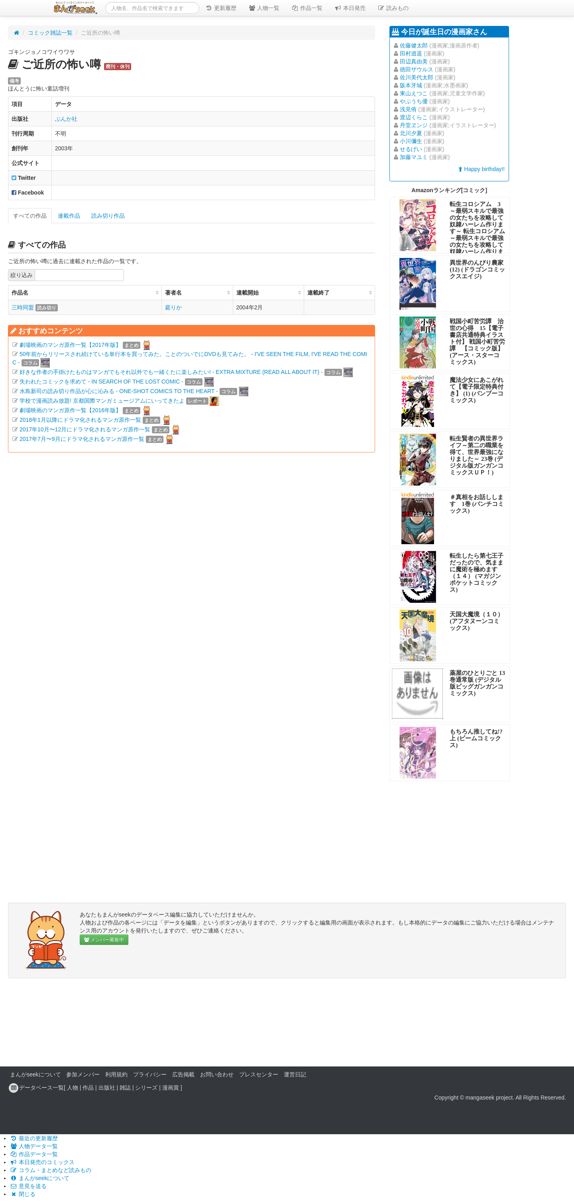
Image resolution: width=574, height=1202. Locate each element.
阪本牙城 (411, 85)
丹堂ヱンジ (414, 125)
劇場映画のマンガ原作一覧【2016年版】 (70, 410)
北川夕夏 (411, 133)
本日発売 (350, 8)
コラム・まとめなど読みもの (50, 1170)
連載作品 (69, 215)
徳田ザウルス (416, 69)
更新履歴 (220, 8)
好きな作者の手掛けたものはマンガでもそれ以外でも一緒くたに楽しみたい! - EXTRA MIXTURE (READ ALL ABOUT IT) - (171, 372)
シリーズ (146, 1087)
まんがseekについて (35, 1074)
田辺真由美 (414, 61)
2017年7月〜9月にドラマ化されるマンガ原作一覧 (82, 439)
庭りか (173, 307)
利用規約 (116, 1074)
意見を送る (28, 1186)
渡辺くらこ (414, 117)
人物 (72, 1087)
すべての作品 (30, 215)
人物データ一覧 (34, 1146)
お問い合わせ (217, 1074)
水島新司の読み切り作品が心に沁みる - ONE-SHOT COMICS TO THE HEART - (119, 391)
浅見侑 (408, 109)
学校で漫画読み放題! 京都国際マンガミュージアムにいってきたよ (102, 400)
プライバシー (150, 1074)
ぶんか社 (66, 119)
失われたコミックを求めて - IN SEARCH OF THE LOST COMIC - (101, 381)
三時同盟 (23, 307)
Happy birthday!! (481, 169)
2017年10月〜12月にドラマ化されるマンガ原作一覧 (85, 429)
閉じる (22, 1194)
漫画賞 (170, 1087)
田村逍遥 (411, 53)
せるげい (411, 149)
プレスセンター (258, 1074)
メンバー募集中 (104, 939)
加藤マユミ (414, 157)
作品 (88, 1087)
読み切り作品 (108, 215)
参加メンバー (83, 1074)
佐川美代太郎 (416, 77)
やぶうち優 (414, 101)
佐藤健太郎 (414, 45)
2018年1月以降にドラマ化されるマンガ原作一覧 (80, 420)
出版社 (106, 1087)
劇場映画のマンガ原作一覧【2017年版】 (70, 345)
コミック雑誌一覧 (50, 33)
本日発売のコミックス (42, 1162)
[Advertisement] (191, 546)
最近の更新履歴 (34, 1138)
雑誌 (125, 1087)
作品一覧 (306, 8)
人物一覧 (263, 8)
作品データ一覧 (34, 1154)
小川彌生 (411, 141)
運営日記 (295, 1074)
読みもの (393, 8)
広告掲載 (183, 1074)
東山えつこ (414, 93)
